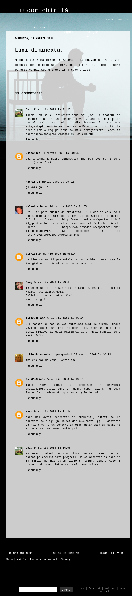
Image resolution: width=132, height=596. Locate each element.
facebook (94, 588)
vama (123, 588)
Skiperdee (33, 153)
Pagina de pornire (65, 553)
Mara (29, 411)
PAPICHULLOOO (35, 318)
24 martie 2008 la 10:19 (64, 379)
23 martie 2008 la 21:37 (52, 109)
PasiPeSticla (35, 379)
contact (104, 591)
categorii (67, 32)
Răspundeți (34, 139)
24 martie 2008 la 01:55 (68, 206)
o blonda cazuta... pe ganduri (49, 354)
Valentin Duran (37, 206)
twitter (110, 588)
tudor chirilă (43, 10)
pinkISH (31, 254)
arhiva (39, 27)
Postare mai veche (111, 553)
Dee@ (29, 282)
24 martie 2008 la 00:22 (55, 182)
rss (82, 588)
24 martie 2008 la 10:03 (64, 318)
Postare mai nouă (19, 553)
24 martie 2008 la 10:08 (92, 354)
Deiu (29, 109)
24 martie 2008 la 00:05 (60, 153)
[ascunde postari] (117, 19)
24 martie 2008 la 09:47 (52, 282)
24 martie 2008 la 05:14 (56, 254)
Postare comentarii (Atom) (50, 559)
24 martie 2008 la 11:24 (52, 411)
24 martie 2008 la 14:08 (52, 447)
